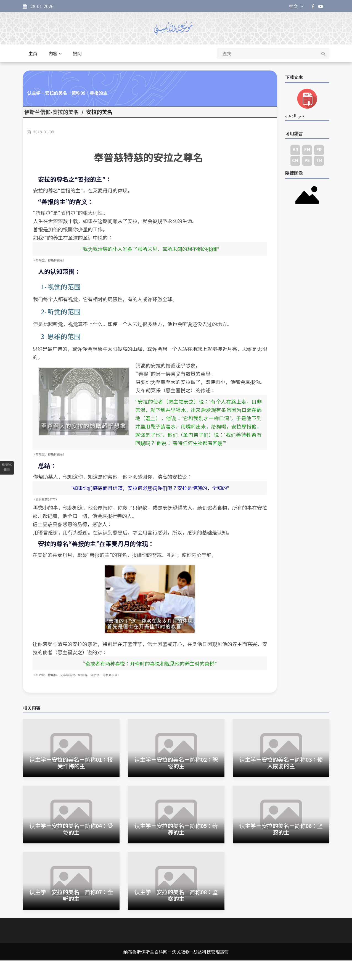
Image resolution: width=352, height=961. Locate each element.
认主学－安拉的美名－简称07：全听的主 (71, 895)
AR (295, 150)
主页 (32, 54)
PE (307, 160)
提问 (77, 54)
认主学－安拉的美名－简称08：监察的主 (176, 895)
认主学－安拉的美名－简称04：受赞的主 (71, 829)
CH (295, 160)
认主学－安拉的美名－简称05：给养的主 (176, 829)
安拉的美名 (99, 113)
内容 (55, 54)
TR (319, 160)
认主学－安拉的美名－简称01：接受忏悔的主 (71, 763)
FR (319, 150)
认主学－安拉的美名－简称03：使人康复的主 (281, 763)
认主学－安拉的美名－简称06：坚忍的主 (281, 829)
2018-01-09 (43, 132)
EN (307, 150)
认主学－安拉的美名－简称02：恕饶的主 (176, 763)
